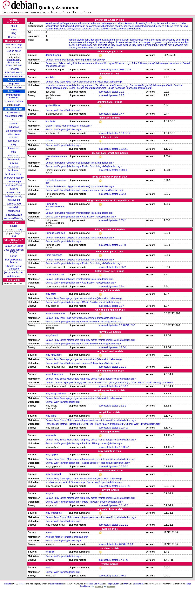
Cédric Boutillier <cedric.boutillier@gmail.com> (106, 463)
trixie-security (14, 159)
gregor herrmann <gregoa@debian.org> (103, 190)
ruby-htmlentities (101, 45)
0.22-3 (122, 194)
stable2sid (13, 207)
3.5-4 (121, 286)
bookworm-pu (14, 181)
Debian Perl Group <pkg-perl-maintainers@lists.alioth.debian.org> (80, 162)
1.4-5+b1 (123, 560)
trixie (17, 91)
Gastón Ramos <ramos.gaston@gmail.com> (69, 125)
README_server (14, 72)
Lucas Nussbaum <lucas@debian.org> (66, 85)
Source (14, 226)
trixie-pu (14, 163)
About (14, 26)
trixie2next (13, 166)
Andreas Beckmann (94, 584)
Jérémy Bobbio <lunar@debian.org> (101, 363)
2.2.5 (121, 92)
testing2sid (13, 140)
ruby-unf (50, 493)
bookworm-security (13, 178)
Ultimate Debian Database (13, 267)
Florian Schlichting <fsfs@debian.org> (102, 166)
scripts (9, 65)
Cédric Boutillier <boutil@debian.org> (101, 302)
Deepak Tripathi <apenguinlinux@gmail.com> (69, 382)
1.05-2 (122, 220)
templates (17, 47)
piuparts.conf (13, 60)
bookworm (13, 170)
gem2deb (89, 39)
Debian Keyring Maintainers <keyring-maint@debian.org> (75, 59)
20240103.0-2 (126, 544)
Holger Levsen (113, 584)
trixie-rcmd (13, 155)
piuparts (7, 584)
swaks (92, 47)
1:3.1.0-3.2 (124, 133)
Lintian (13, 256)
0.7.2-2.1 (123, 466)
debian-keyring (76, 39)
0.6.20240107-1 (127, 325)
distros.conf (13, 62)
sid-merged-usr (14, 131)
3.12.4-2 (123, 427)
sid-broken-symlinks (14, 135)
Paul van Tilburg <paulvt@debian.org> (104, 424)
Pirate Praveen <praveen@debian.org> (102, 502)
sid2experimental (14, 116)
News (14, 29)
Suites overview (14, 87)
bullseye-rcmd (14, 192)
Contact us (13, 37)
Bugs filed (14, 83)
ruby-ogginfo (160, 45)
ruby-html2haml (84, 45)
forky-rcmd (13, 148)
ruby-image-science (121, 45)
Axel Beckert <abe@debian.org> (99, 216)
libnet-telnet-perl (124, 42)
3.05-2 (122, 267)
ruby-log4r (148, 45)
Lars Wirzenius (56, 584)
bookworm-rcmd (13, 174)
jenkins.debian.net (13, 272)
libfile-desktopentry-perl (168, 39)
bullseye (13, 189)
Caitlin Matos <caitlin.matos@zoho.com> (152, 382)
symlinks (100, 47)
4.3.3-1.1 (123, 386)
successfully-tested (108, 69)
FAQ (13, 33)
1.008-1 (123, 170)
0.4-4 (121, 114)
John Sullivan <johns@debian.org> (150, 63)
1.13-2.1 (123, 149)
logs (20, 65)
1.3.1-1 (122, 405)
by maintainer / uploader (13, 96)
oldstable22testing (13, 218)
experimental (14, 112)
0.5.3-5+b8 (124, 486)
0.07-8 (122, 245)
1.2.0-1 (122, 347)
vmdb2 (109, 47)
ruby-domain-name (172, 42)
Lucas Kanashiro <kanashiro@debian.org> (130, 88)
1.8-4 (121, 306)
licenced (22, 584)
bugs (20, 229)
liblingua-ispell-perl (105, 42)
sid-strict (13, 123)
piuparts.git (138, 584)
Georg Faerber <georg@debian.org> (88, 88)
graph (17, 105)
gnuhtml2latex (102, 39)
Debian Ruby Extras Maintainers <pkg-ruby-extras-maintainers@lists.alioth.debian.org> (91, 340)
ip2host (125, 39)
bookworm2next (14, 185)
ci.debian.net (13, 276)
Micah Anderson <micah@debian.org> (65, 482)
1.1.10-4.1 (124, 447)
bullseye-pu (14, 200)
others (126, 584)
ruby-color (157, 42)
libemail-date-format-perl (142, 39)
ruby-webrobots (81, 47)
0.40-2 (122, 575)
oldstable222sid (14, 215)
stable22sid (14, 211)
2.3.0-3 (122, 367)
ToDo (13, 236)
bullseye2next (14, 203)
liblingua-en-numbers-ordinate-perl (55, 206)
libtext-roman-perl (142, 42)
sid (13, 119)
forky (13, 144)
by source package (13, 101)
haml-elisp (115, 39)
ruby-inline (137, 45)
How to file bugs (13, 44)
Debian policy (14, 51)
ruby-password (175, 45)
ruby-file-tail (52, 335)
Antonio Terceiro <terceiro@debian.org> (107, 85)
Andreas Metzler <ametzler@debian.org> (67, 537)
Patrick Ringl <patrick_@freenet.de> (64, 424)
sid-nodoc (14, 127)
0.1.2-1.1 (123, 525)
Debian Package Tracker (13, 261)
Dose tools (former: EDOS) (14, 251)
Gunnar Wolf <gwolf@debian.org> (112, 63)
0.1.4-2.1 (123, 505)
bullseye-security (13, 196)
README (14, 68)
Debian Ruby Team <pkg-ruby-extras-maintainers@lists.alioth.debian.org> (84, 81)
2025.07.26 (125, 69)
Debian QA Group (14, 246)
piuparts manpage (13, 76)
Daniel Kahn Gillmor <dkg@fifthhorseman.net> (70, 63)
